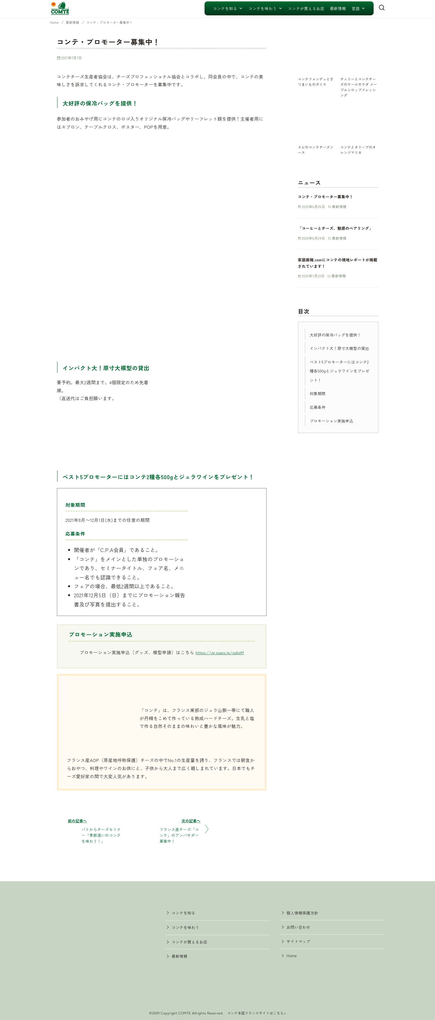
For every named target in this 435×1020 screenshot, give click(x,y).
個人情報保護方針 (305, 911)
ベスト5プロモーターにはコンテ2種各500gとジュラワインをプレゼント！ (339, 386)
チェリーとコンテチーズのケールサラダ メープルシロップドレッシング (359, 87)
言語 (358, 8)
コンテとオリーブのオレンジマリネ (359, 149)
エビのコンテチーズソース (317, 149)
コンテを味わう (265, 8)
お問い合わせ (301, 927)
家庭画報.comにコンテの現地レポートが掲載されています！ (338, 269)
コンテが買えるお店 (306, 8)
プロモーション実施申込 (335, 435)
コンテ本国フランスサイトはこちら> (256, 1010)
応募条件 (319, 422)
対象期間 (319, 408)
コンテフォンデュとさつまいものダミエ (317, 81)
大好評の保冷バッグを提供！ (340, 340)
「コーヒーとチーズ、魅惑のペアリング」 (337, 231)
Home (55, 22)
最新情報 (338, 8)
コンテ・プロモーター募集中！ (117, 22)
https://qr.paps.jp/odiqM (219, 652)
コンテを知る (228, 8)
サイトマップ (301, 943)
